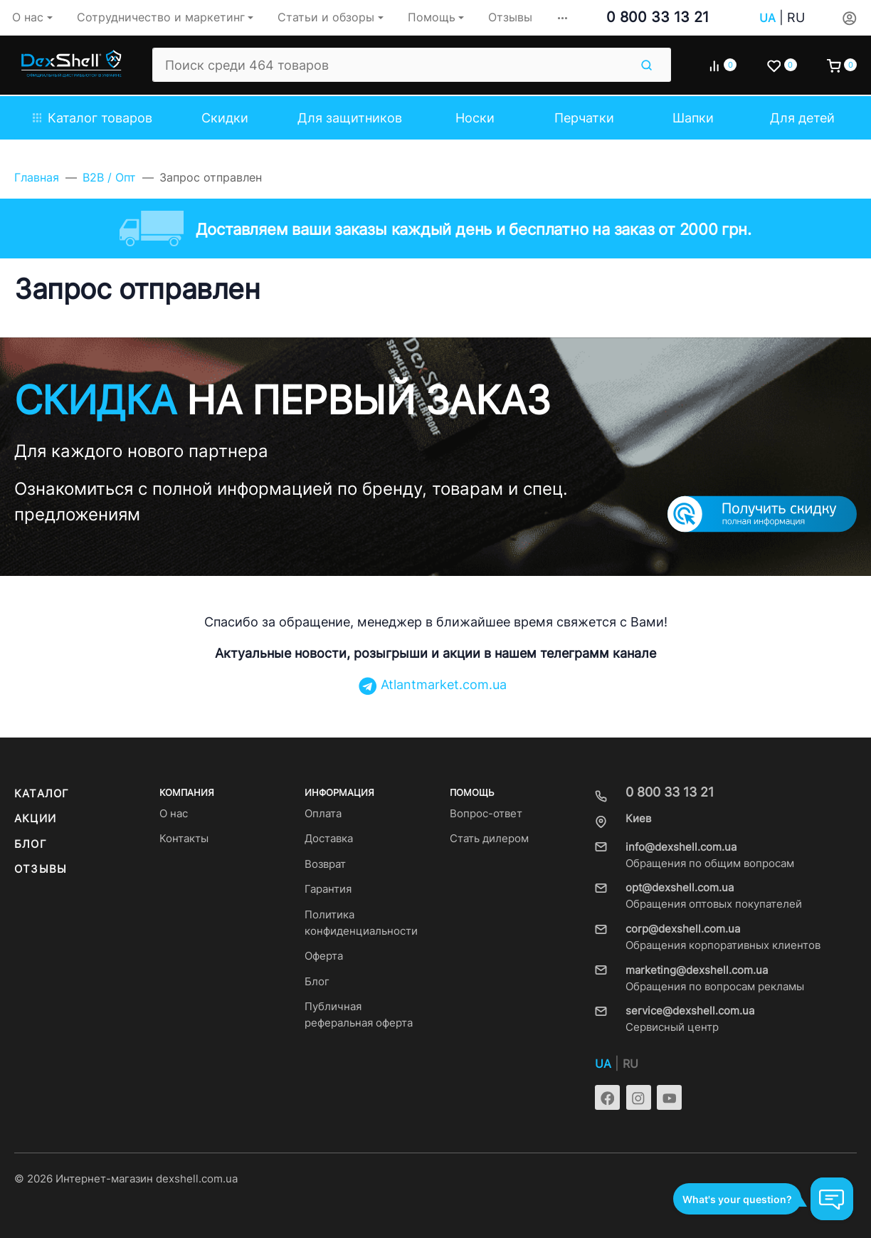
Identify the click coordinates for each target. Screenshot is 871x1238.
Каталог (41, 793)
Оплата (323, 813)
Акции (35, 818)
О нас (173, 813)
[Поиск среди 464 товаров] (391, 65)
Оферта (324, 956)
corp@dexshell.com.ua (682, 929)
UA (767, 18)
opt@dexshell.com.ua (679, 887)
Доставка (329, 838)
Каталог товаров (92, 117)
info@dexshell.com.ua (681, 847)
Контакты (183, 838)
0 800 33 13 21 (657, 17)
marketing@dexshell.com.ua (696, 970)
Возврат (325, 864)
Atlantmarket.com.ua (433, 684)
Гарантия (328, 889)
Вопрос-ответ (486, 813)
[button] (562, 17)
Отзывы (40, 869)
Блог (30, 844)
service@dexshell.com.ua (689, 1010)
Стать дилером (489, 838)
